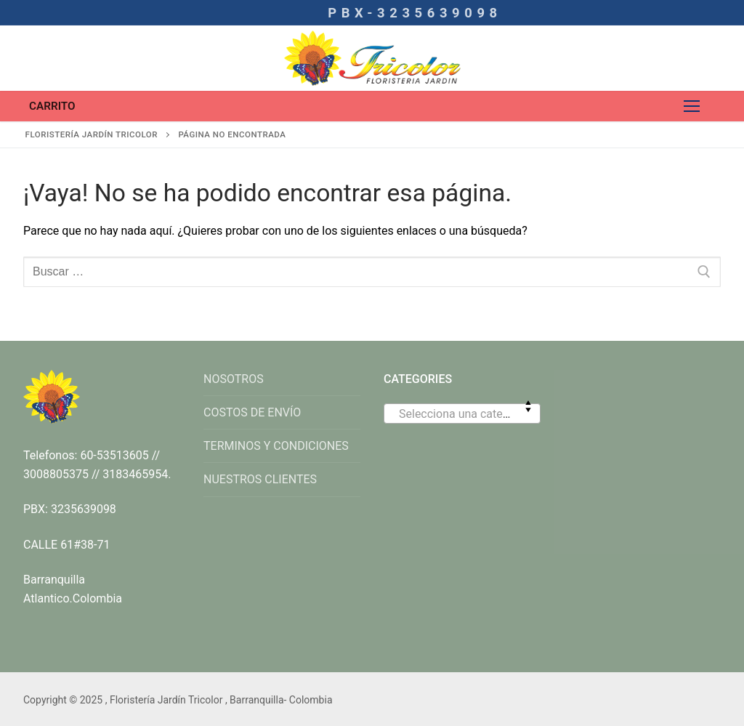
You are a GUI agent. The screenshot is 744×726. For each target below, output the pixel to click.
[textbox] (462, 419)
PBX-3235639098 (415, 12)
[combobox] (462, 413)
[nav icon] (691, 106)
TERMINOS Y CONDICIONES (276, 446)
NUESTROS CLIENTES (260, 479)
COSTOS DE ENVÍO (252, 412)
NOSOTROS (233, 379)
